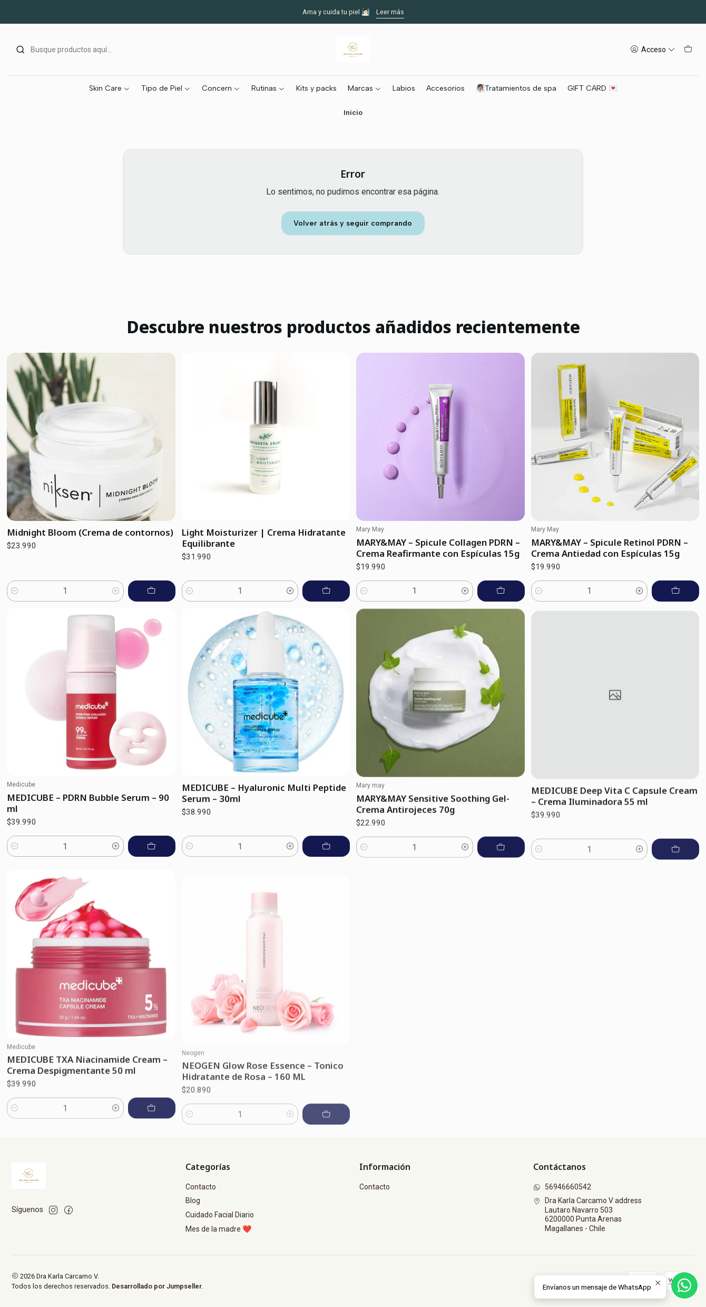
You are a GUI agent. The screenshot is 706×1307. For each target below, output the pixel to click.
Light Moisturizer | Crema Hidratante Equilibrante (264, 560)
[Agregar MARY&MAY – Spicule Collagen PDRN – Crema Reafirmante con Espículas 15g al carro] (501, 626)
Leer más (390, 12)
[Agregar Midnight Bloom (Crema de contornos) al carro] (151, 603)
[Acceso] (652, 49)
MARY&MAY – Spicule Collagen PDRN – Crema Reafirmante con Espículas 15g (438, 583)
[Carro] (688, 49)
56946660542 (562, 1187)
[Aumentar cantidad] (116, 604)
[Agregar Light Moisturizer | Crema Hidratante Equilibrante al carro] (326, 613)
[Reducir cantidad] (14, 604)
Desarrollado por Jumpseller (157, 1286)
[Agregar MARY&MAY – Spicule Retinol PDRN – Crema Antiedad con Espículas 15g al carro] (675, 640)
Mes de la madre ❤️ (218, 1229)
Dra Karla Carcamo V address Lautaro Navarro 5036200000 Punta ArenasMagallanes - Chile (587, 1214)
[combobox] (70, 49)
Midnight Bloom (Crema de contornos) (90, 545)
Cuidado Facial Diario (219, 1215)
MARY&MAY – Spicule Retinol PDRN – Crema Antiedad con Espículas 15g (609, 596)
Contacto (200, 1187)
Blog (192, 1200)
